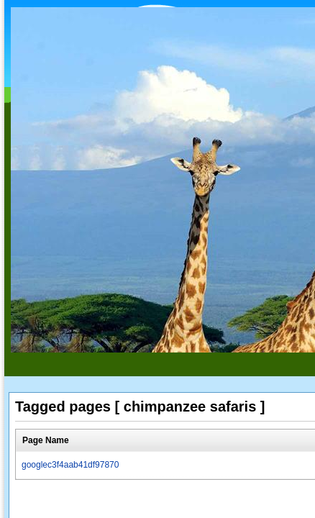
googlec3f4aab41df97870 (70, 465)
